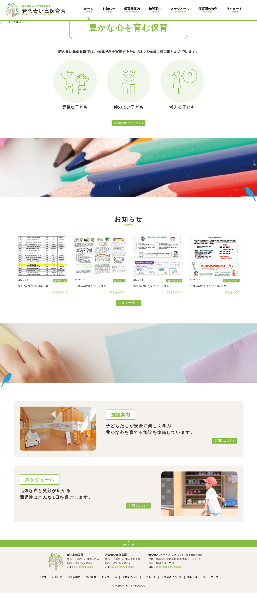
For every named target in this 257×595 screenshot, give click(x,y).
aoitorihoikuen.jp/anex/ (169, 568)
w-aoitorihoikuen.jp (123, 568)
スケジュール (179, 10)
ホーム (89, 10)
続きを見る (59, 292)
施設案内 (155, 10)
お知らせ (108, 10)
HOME (43, 579)
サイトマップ (210, 579)
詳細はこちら (223, 442)
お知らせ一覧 (128, 303)
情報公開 (192, 579)
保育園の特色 (207, 10)
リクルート (234, 10)
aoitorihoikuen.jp (84, 568)
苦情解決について (171, 579)
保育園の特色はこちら (128, 123)
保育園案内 (132, 10)
